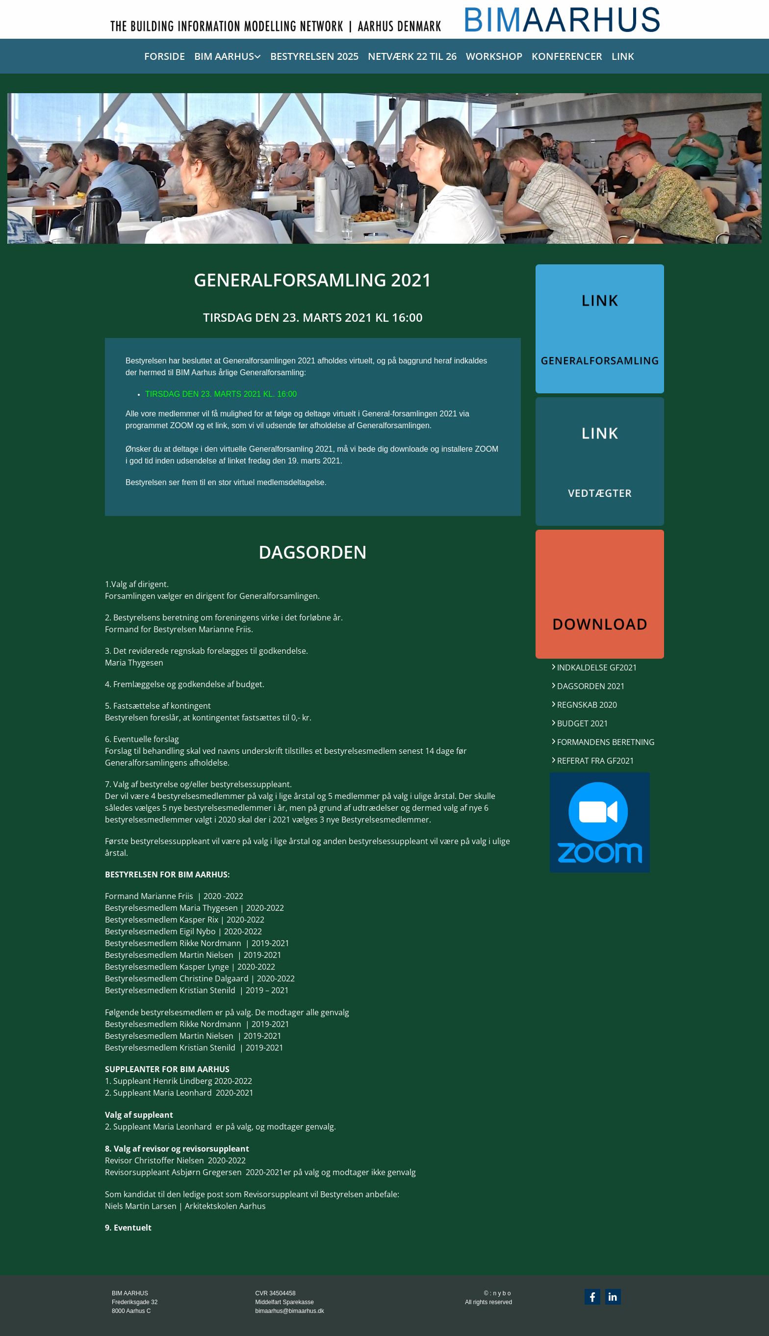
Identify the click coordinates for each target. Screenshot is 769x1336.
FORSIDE (164, 56)
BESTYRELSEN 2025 (314, 56)
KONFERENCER (567, 56)
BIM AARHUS (224, 56)
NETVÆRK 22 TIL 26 (412, 56)
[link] (223, 54)
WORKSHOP (494, 56)
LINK (623, 56)
